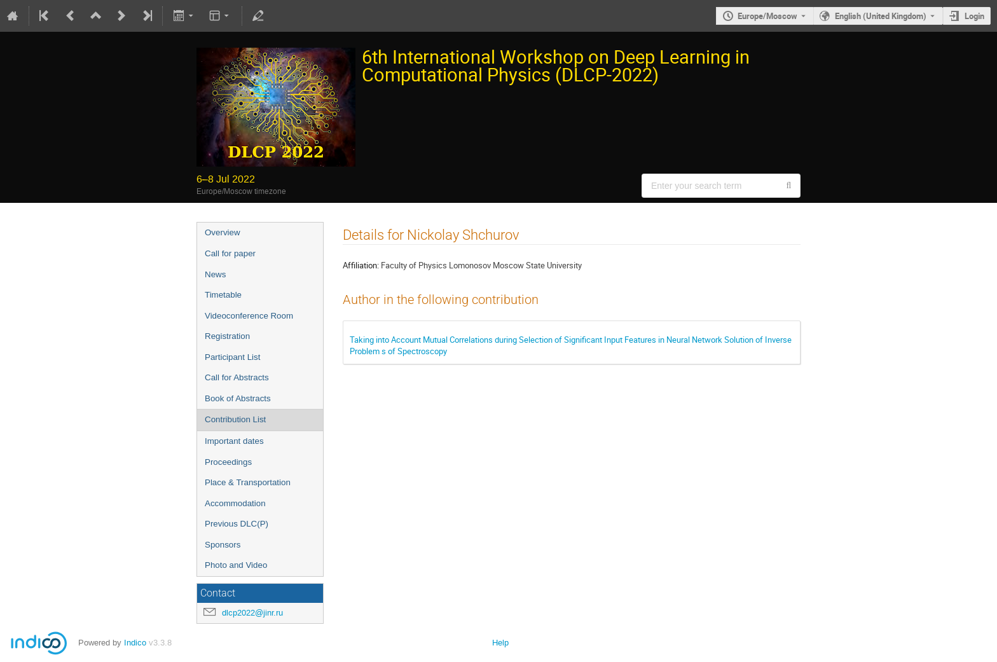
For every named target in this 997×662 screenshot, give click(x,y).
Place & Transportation (248, 482)
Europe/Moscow (767, 16)
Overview (222, 232)
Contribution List (235, 419)
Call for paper (230, 253)
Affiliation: (361, 265)
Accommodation (235, 503)
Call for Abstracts (237, 377)
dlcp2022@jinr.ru (252, 612)
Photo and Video (236, 565)
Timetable (223, 295)
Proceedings (228, 462)
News (215, 274)
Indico (135, 642)
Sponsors (222, 544)
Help (500, 642)
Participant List (232, 357)
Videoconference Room (249, 316)
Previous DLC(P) (236, 523)
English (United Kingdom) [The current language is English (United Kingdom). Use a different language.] (880, 16)
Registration (227, 336)
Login (974, 16)
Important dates (234, 441)
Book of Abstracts (238, 398)
